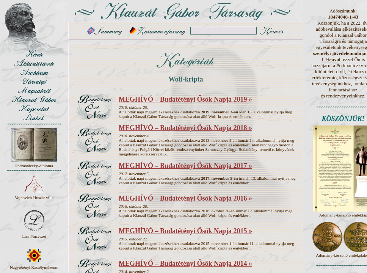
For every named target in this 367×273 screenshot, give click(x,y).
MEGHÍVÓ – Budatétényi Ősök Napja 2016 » (185, 198)
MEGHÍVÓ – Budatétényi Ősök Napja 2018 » (185, 128)
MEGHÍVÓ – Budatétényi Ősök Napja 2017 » (185, 165)
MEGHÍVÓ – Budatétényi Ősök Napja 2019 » (185, 99)
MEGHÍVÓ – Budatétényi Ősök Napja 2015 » (185, 231)
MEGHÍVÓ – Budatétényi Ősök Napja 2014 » (185, 263)
